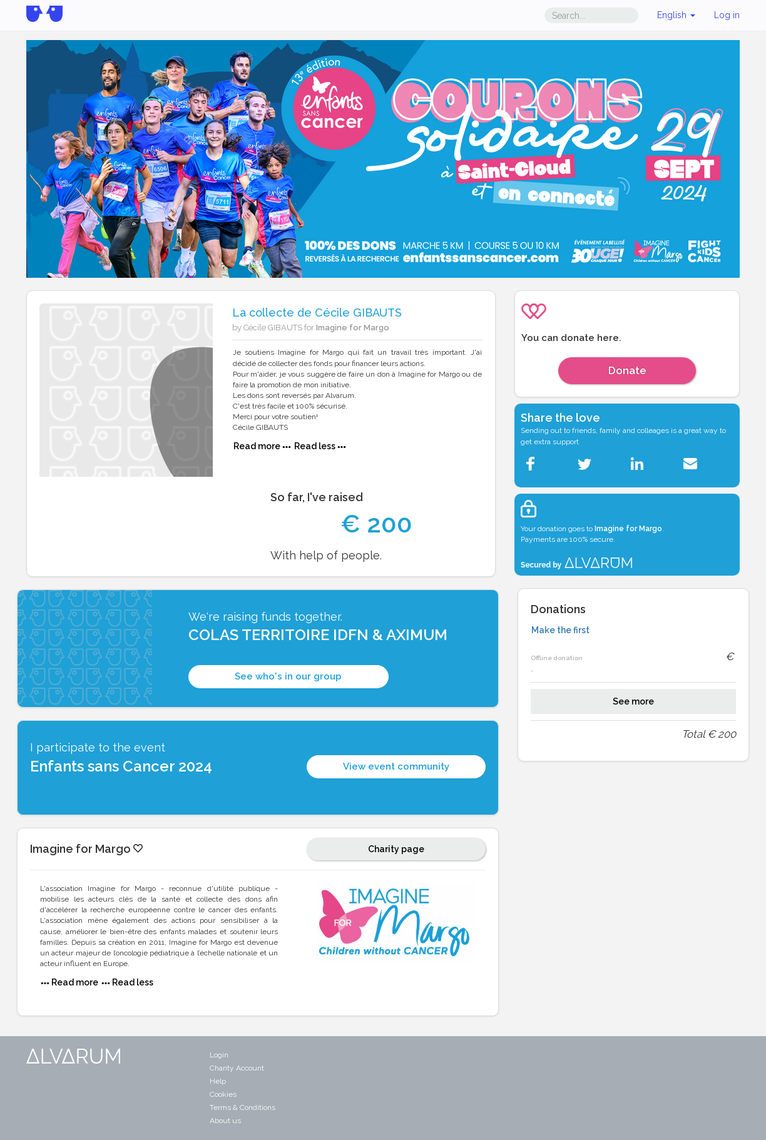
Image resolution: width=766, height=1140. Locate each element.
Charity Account (237, 1068)
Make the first (560, 630)
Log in (727, 15)
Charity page (396, 849)
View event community (396, 766)
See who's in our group (288, 676)
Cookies (223, 1094)
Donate (627, 370)
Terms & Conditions (242, 1107)
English (676, 15)
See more (633, 701)
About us (225, 1120)
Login (219, 1055)
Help (218, 1081)
